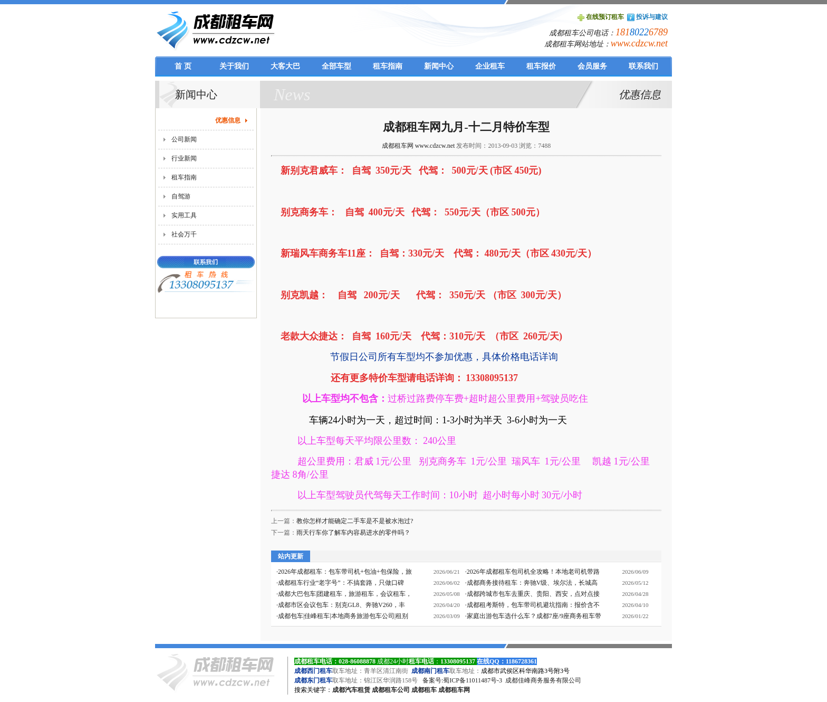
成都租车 (424, 690)
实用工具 (184, 215)
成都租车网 (454, 690)
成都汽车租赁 (351, 690)
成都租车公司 (391, 690)
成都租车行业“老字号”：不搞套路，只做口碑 (341, 582)
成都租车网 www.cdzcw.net (418, 145)
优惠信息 (228, 120)
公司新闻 (184, 139)
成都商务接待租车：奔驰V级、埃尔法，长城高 (532, 582)
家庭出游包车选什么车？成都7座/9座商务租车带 (534, 616)
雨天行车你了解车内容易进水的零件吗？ (353, 532)
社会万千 (184, 234)
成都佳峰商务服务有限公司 (543, 680)
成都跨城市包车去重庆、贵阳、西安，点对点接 (533, 593)
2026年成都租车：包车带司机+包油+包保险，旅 (345, 571)
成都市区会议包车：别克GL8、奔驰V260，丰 (341, 605)
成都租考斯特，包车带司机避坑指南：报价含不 (533, 605)
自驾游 (180, 196)
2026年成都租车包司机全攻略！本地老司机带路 (533, 571)
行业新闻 (184, 158)
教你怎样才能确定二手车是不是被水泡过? (354, 521)
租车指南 (184, 177)
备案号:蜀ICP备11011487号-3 (462, 680)
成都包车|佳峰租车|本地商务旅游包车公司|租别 (343, 616)
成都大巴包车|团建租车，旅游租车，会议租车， (345, 593)
